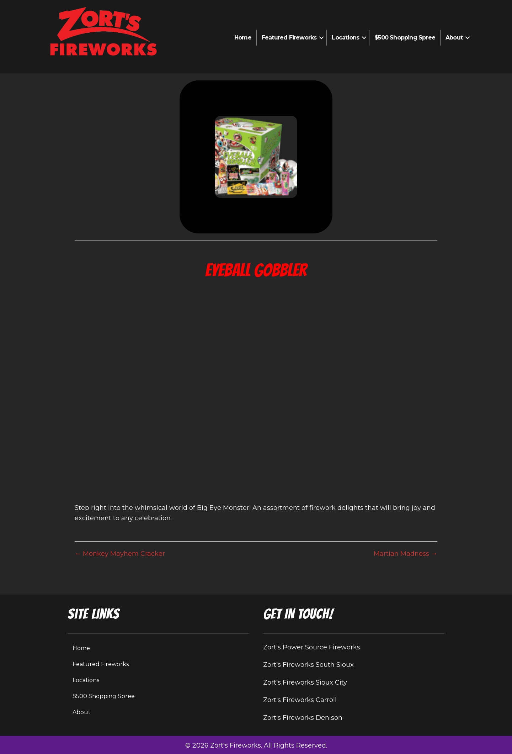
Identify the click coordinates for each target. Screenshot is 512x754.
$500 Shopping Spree (404, 37)
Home (242, 37)
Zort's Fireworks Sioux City (305, 682)
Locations (345, 37)
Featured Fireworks (289, 37)
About (454, 37)
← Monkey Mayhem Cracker (120, 554)
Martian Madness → (405, 554)
